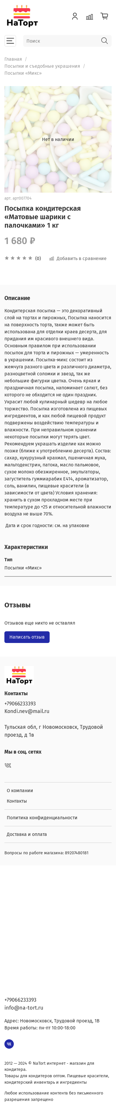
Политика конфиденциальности (42, 817)
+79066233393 (20, 704)
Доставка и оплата (27, 834)
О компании (20, 790)
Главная (13, 59)
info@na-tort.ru (23, 1008)
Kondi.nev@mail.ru (26, 711)
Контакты (17, 801)
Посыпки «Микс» (23, 73)
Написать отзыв (27, 637)
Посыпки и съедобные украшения (42, 66)
